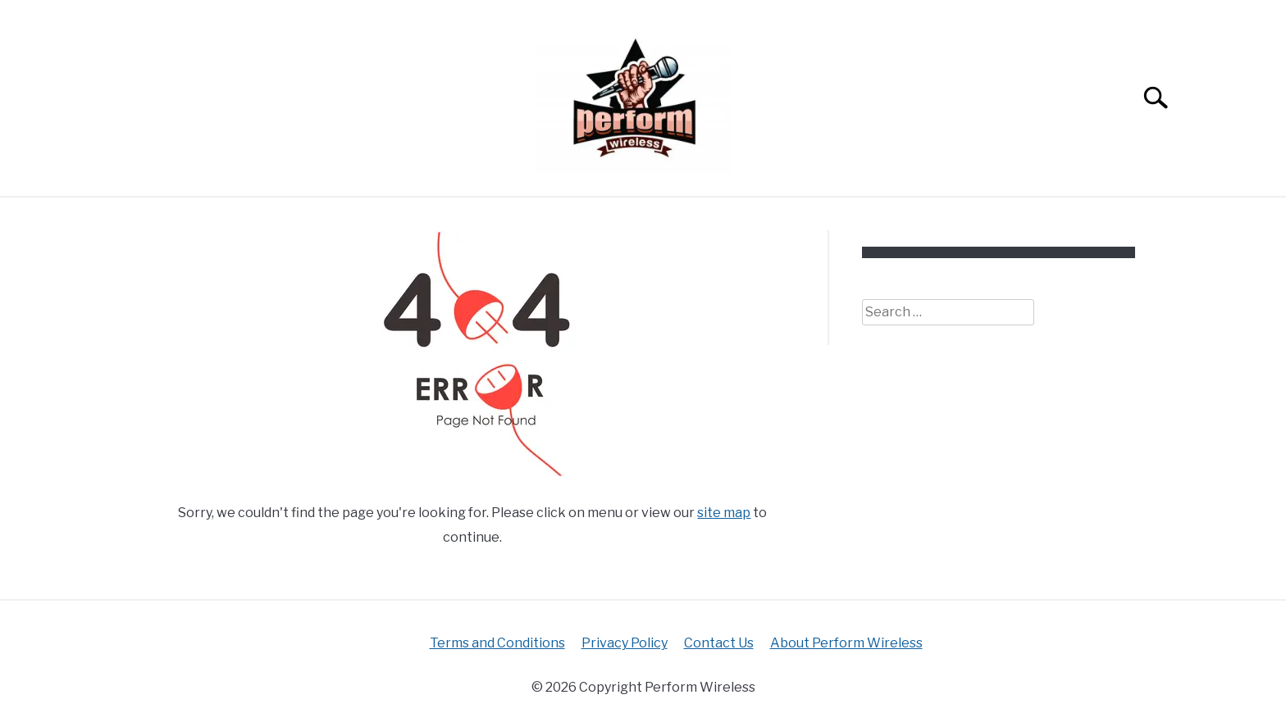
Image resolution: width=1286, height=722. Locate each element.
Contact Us (719, 643)
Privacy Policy (624, 643)
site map (723, 512)
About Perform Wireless (846, 643)
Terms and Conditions (497, 643)
